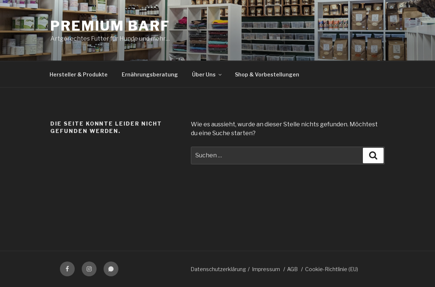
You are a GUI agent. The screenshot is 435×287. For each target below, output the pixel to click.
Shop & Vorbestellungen (267, 74)
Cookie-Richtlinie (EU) (331, 269)
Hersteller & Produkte (79, 74)
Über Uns (207, 74)
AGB (292, 269)
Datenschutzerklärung (218, 269)
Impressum (266, 269)
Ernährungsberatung (150, 74)
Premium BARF (110, 26)
